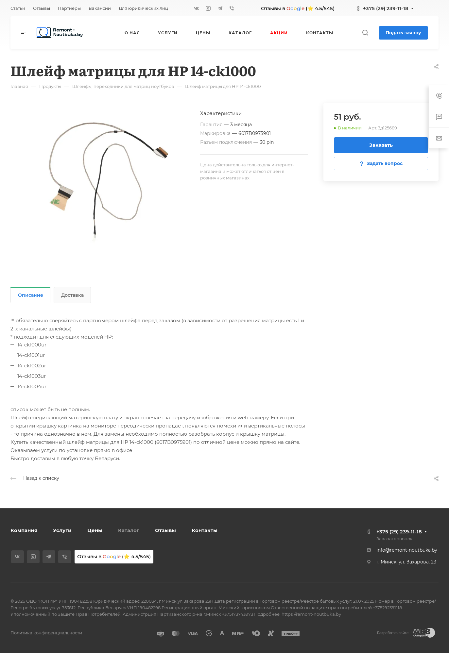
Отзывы (165, 530)
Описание (30, 295)
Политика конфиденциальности (46, 632)
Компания (23, 530)
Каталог (128, 530)
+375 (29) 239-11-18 (385, 8)
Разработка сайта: (393, 633)
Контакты (204, 530)
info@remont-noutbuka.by (406, 550)
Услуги (62, 530)
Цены (94, 530)
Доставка (72, 295)
